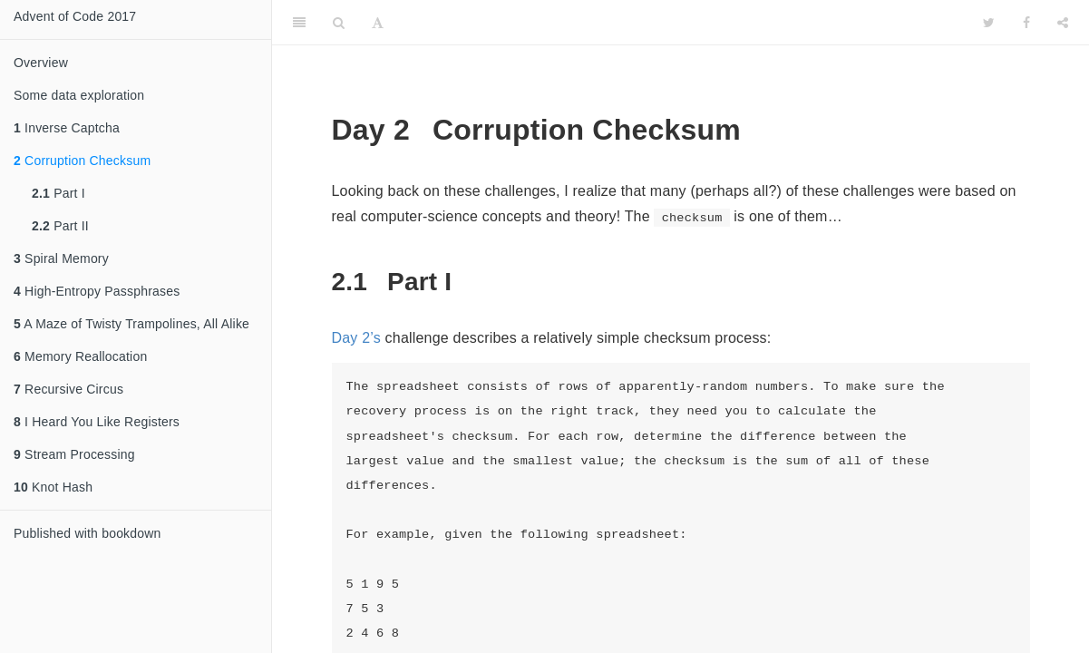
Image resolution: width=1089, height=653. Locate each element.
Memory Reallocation (80, 356)
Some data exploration (79, 95)
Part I (58, 193)
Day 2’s (356, 338)
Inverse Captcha (67, 128)
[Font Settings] (377, 22)
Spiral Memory (61, 258)
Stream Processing (74, 454)
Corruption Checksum (82, 160)
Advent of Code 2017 (75, 16)
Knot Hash (53, 487)
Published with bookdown (87, 533)
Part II (60, 226)
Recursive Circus (68, 389)
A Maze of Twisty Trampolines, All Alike (131, 324)
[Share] (1063, 22)
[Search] (338, 22)
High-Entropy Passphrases (97, 291)
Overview (41, 62)
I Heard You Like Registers (97, 421)
